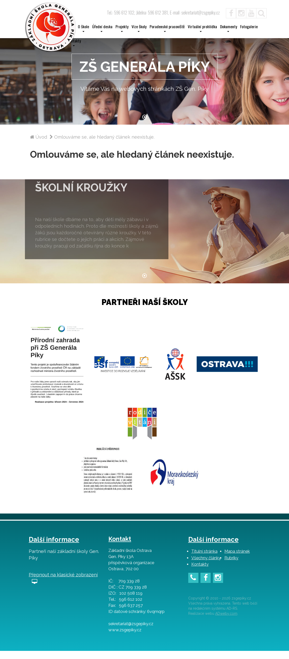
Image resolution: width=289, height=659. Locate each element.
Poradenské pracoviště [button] (167, 28)
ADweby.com (226, 622)
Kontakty (200, 572)
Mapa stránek (237, 559)
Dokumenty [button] (228, 28)
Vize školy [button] (139, 28)
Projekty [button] (121, 28)
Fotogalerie (249, 27)
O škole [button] (83, 28)
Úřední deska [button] (102, 28)
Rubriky (231, 566)
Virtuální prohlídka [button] (202, 28)
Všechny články (206, 566)
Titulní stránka (204, 559)
